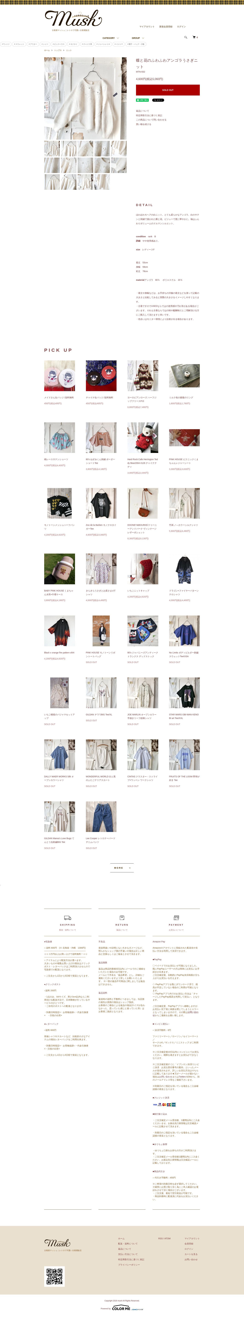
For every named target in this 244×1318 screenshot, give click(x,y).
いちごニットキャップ (138, 590)
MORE (118, 868)
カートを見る (191, 1254)
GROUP (136, 38)
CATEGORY (109, 38)
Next (122, 98)
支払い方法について (128, 1254)
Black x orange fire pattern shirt (59, 652)
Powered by (122, 1307)
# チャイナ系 (87, 44)
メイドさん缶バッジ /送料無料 (59, 397)
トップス (58, 50)
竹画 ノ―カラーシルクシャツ (183, 525)
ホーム (47, 50)
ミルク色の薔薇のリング (181, 397)
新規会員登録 (165, 26)
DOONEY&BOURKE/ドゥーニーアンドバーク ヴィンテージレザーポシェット (142, 529)
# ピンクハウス (58, 44)
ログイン (181, 26)
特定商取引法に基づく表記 (149, 115)
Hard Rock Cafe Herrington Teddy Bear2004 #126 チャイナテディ (142, 463)
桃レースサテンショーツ (56, 459)
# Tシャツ (5, 44)
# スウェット (19, 44)
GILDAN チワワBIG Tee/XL (99, 714)
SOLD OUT (168, 90)
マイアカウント (147, 26)
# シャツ (45, 44)
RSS (160, 1238)
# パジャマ (119, 44)
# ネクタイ (73, 44)
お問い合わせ (165, 1076)
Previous (49, 98)
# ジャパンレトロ (103, 44)
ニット (69, 50)
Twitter (182, 1076)
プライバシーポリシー (129, 1264)
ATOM (167, 1238)
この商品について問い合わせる (151, 119)
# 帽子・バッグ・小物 (135, 44)
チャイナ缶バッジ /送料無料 (99, 397)
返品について (142, 111)
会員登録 (189, 1243)
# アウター (33, 44)
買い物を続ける (143, 124)
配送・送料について (128, 1243)
